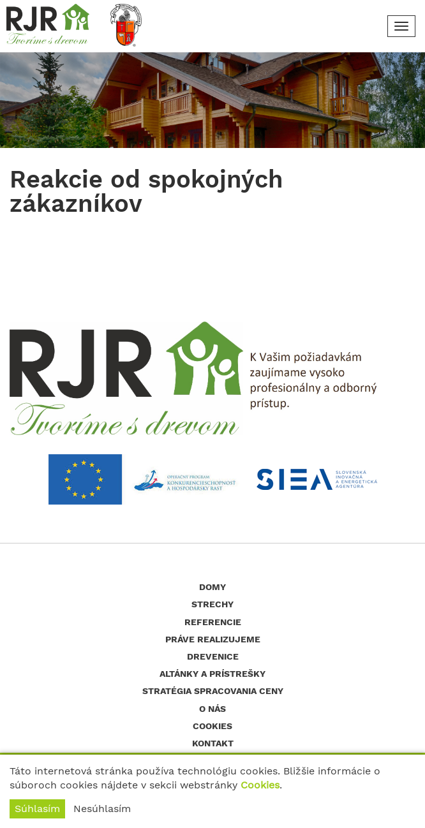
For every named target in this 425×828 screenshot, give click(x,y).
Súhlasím (37, 808)
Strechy (212, 604)
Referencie (212, 622)
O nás (212, 709)
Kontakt (213, 743)
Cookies (260, 785)
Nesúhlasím (102, 808)
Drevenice (213, 656)
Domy (212, 587)
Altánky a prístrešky (212, 674)
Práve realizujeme (212, 639)
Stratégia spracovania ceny (212, 691)
